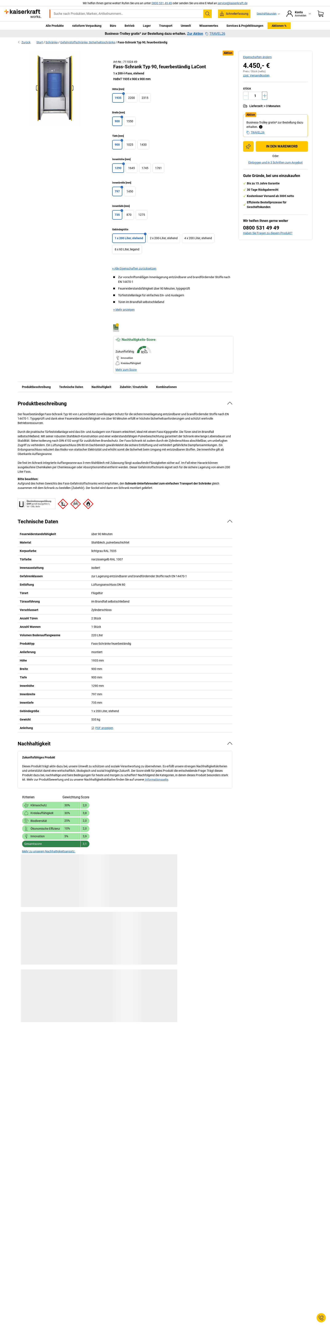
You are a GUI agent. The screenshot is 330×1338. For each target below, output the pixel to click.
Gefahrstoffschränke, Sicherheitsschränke (87, 42)
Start (39, 42)
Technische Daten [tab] (71, 387)
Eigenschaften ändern (257, 57)
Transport (165, 25)
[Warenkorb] (320, 13)
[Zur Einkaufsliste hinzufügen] (248, 146)
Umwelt (186, 25)
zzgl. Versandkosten (256, 75)
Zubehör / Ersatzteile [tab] (134, 387)
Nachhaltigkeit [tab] (101, 387)
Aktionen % (279, 25)
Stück (247, 88)
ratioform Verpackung (86, 25)
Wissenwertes (208, 25)
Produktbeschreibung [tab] (36, 387)
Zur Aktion (195, 33)
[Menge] (255, 96)
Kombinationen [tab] (166, 387)
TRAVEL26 (215, 33)
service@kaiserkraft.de (233, 3)
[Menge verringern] (245, 96)
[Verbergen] (229, 403)
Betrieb (129, 25)
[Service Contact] (321, 1317)
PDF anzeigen (102, 728)
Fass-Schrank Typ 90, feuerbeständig (142, 42)
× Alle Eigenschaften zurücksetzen (134, 268)
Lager (147, 25)
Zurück (24, 42)
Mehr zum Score (126, 369)
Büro (113, 25)
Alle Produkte (55, 25)
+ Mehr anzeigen (124, 309)
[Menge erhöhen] (264, 96)
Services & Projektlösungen (244, 25)
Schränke (51, 42)
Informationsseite (156, 779)
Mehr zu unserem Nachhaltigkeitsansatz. (48, 851)
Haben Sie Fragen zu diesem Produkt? (267, 233)
